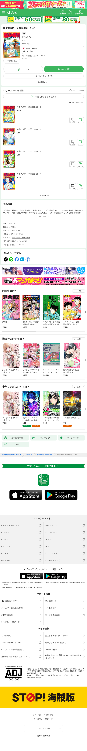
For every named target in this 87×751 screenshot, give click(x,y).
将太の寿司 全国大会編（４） (30, 174)
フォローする (30, 37)
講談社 (13, 227)
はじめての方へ (10, 600)
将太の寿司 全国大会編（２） (30, 129)
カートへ (25, 69)
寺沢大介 (25, 37)
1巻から (71, 102)
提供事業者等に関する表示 (56, 635)
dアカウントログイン (10, 622)
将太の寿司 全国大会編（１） (30, 107)
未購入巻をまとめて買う (45, 97)
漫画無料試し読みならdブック (11, 454)
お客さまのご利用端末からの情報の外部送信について (63, 656)
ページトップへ (43, 728)
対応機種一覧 (50, 601)
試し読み (13, 61)
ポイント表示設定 (52, 615)
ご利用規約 (6, 635)
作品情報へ (42, 82)
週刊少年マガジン (17, 234)
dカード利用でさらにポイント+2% (32, 56)
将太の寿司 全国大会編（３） (30, 151)
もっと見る (77, 291)
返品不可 (24, 58)
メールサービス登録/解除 (12, 608)
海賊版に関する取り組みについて (15, 656)
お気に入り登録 (78, 90)
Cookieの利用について (54, 649)
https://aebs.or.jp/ (34, 677)
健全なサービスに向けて (55, 642)
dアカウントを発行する (43, 715)
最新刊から (79, 102)
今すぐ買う (66, 69)
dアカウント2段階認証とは (13, 649)
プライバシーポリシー (11, 642)
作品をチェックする (45, 76)
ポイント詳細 (28, 51)
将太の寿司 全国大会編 (21, 238)
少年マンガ (16, 230)
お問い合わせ (7, 615)
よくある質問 (50, 608)
